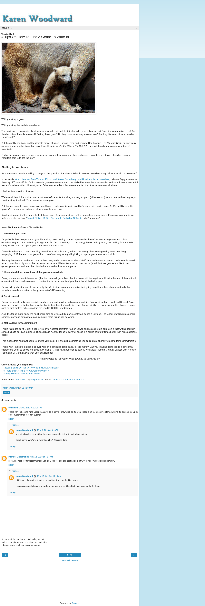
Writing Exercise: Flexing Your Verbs (21, 373)
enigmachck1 (38, 379)
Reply (11, 419)
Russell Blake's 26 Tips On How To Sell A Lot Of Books (54, 218)
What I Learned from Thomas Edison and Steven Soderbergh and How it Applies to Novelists (62, 179)
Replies (15, 425)
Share (6, 393)
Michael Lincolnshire (18, 457)
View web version (69, 560)
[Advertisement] (69, 8)
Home (69, 555)
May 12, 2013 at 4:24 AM (41, 457)
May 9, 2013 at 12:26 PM (30, 408)
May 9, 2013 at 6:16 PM (48, 430)
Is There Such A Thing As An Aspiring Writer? (26, 371)
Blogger (75, 603)
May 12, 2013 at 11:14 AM (49, 476)
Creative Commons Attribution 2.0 (69, 379)
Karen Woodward (24, 430)
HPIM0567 (21, 379)
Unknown (13, 408)
